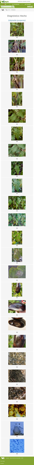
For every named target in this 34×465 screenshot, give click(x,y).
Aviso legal (2, 461)
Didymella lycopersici (17, 20)
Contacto (2, 463)
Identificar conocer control (24, 1)
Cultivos (8, 9)
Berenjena (13, 9)
